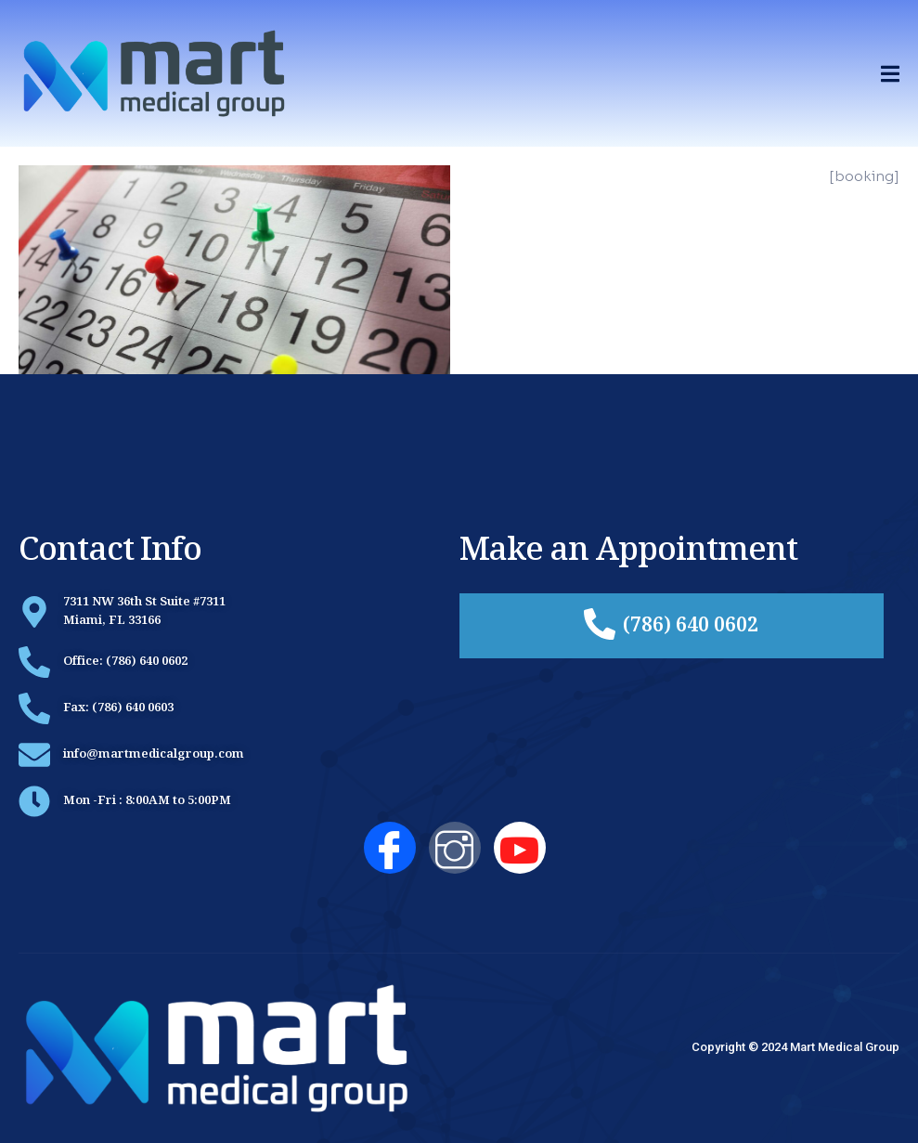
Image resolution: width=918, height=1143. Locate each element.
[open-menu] (890, 74)
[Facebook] (390, 848)
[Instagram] (455, 848)
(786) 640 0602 (671, 625)
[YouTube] (520, 848)
